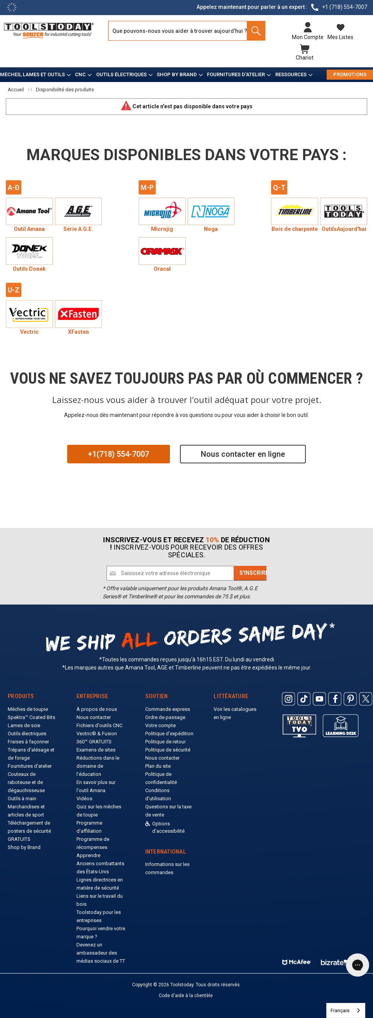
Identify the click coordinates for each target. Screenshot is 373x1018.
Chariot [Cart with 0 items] (305, 57)
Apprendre (88, 853)
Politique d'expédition (169, 731)
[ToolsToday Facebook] (334, 697)
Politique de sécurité (167, 747)
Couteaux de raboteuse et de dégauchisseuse (26, 780)
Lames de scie (24, 723)
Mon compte (308, 37)
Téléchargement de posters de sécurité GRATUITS (29, 829)
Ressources (291, 72)
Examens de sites (95, 747)
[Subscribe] (254, 571)
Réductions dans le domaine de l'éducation (97, 764)
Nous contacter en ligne (243, 451)
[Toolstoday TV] (299, 723)
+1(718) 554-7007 (118, 451)
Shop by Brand (177, 72)
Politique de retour (165, 739)
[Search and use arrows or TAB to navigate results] (186, 31)
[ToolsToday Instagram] (288, 697)
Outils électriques (121, 72)
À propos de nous (96, 707)
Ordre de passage (165, 715)
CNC (80, 72)
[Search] (253, 31)
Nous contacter (93, 715)
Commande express (167, 707)
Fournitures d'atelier (236, 72)
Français (340, 1010)
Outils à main (22, 796)
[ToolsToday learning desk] (340, 723)
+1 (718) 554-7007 (344, 7)
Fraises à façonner (28, 739)
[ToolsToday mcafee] (296, 958)
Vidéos (84, 796)
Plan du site (158, 764)
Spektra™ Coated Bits (31, 715)
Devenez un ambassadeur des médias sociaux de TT (100, 950)
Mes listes (340, 37)
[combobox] (345, 1010)
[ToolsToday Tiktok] (304, 697)
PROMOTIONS (349, 72)
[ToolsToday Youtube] (319, 697)
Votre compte (160, 723)
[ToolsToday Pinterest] (350, 697)
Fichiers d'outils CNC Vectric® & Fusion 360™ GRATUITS (99, 731)
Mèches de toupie (28, 707)
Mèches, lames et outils (32, 72)
